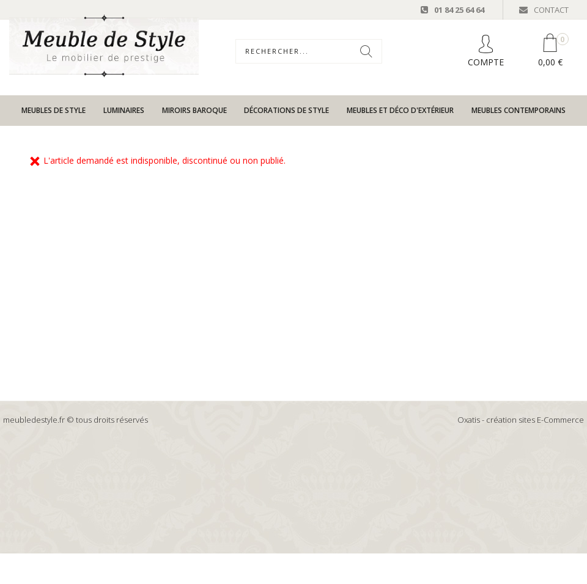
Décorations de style (286, 110)
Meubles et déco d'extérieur (400, 110)
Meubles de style (53, 110)
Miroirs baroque (194, 110)
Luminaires (123, 110)
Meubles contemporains (518, 110)
